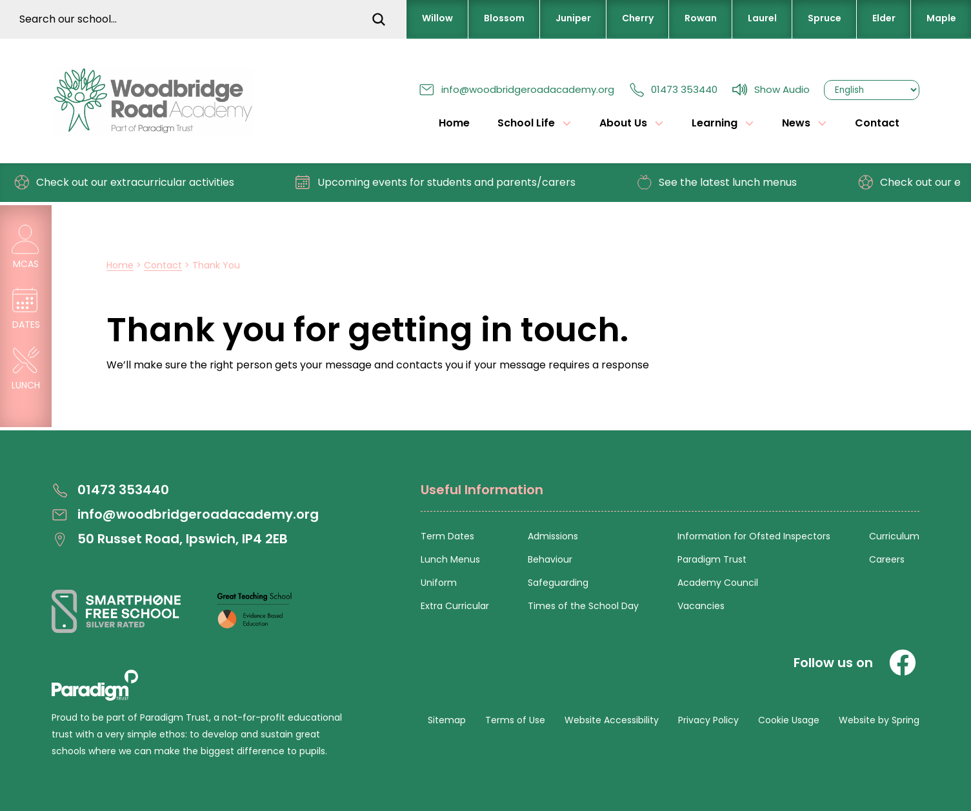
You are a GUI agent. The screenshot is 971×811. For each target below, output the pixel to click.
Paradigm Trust (711, 559)
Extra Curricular (455, 605)
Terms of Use (515, 720)
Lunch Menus (450, 559)
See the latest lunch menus (723, 182)
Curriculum (894, 536)
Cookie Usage (788, 720)
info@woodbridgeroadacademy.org (516, 89)
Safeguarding (558, 582)
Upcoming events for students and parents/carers (442, 182)
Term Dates (447, 536)
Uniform (439, 582)
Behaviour (550, 559)
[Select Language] (871, 90)
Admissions (553, 536)
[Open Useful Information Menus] (670, 497)
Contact (877, 122)
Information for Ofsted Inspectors (753, 536)
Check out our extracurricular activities (131, 182)
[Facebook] (902, 662)
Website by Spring (879, 720)
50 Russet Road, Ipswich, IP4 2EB (170, 539)
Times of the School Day (583, 605)
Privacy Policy (708, 720)
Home (454, 122)
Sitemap (447, 720)
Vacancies (701, 605)
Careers (887, 559)
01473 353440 (672, 89)
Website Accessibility (612, 720)
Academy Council (717, 582)
